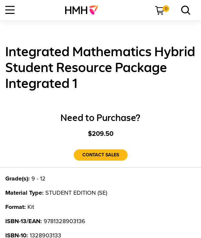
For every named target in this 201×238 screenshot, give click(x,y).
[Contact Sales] (101, 155)
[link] (84, 10)
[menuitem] (84, 10)
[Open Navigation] (10, 10)
